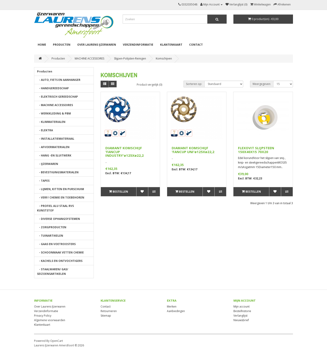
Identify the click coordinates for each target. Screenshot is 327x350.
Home (42, 45)
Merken (171, 306)
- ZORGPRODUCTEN (51, 227)
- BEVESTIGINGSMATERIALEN (58, 172)
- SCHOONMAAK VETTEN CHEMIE (60, 252)
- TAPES (43, 181)
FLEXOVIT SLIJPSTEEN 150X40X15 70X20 (256, 150)
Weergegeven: (262, 84)
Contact (196, 45)
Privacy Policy (42, 316)
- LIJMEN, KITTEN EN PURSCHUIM (60, 189)
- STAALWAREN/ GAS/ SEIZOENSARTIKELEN (52, 271)
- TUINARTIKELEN (50, 236)
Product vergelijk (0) (149, 85)
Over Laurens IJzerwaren (96, 45)
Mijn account (241, 306)
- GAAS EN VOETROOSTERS (56, 244)
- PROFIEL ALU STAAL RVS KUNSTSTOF (55, 208)
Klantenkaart (171, 45)
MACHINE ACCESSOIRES (89, 58)
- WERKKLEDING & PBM (54, 113)
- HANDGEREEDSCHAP (53, 88)
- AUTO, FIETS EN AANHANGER (58, 80)
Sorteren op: (194, 84)
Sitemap (106, 316)
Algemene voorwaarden (49, 320)
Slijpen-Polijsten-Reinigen (130, 58)
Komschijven (164, 58)
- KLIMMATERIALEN (51, 122)
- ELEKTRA (45, 130)
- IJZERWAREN (47, 164)
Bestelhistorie (242, 311)
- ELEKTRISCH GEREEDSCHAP (57, 97)
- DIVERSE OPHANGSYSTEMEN (58, 219)
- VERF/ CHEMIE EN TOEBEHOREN (60, 197)
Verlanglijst (240, 316)
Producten (61, 45)
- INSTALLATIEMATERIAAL (55, 139)
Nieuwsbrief (241, 320)
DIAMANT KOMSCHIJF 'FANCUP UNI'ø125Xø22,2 (193, 150)
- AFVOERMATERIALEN (53, 147)
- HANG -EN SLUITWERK (54, 155)
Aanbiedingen (176, 311)
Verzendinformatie (138, 45)
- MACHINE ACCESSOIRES (55, 105)
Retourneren (109, 311)
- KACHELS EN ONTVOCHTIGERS (59, 261)
